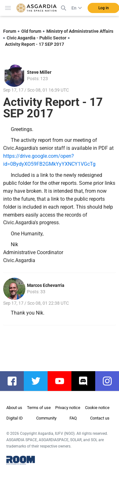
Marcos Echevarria (45, 285)
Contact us (99, 418)
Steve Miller (39, 72)
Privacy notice (67, 407)
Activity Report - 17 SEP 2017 (34, 44)
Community (46, 418)
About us (14, 407)
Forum (9, 31)
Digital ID (14, 418)
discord (86, 381)
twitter (39, 381)
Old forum (31, 31)
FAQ (73, 418)
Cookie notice (97, 407)
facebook (15, 381)
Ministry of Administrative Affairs (79, 31)
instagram (110, 381)
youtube (62, 381)
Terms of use (39, 407)
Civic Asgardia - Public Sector (36, 37)
